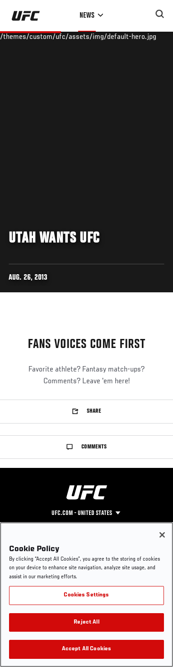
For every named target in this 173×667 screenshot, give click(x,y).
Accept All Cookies (86, 649)
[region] (86, 594)
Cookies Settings (86, 595)
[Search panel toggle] (160, 14)
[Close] (162, 535)
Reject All (86, 622)
